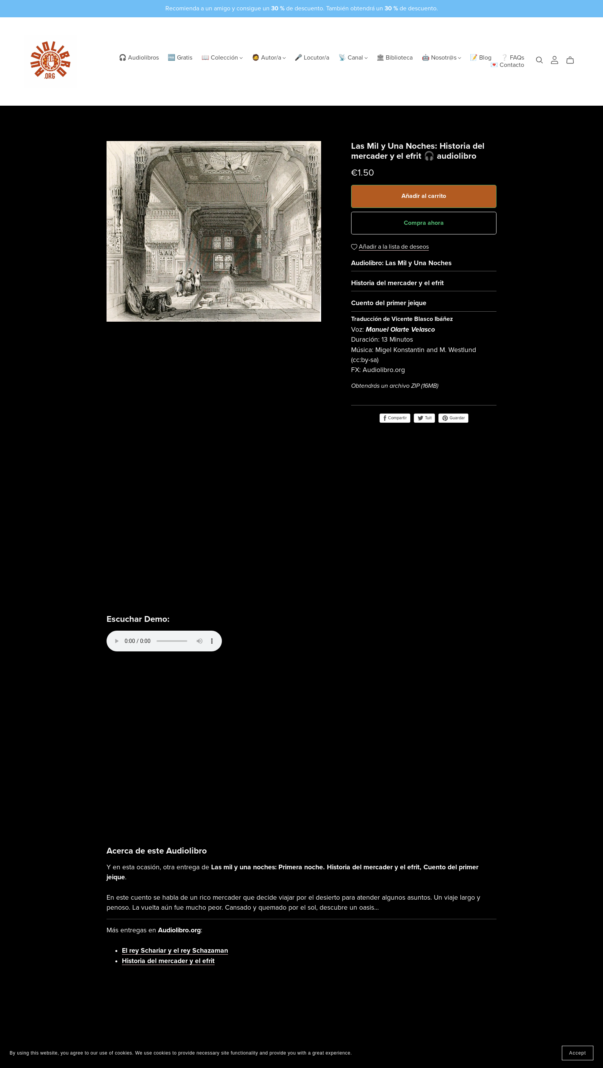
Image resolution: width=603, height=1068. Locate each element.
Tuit (424, 417)
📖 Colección (222, 57)
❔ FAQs (512, 57)
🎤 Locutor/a (312, 57)
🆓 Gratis (180, 57)
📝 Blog (480, 57)
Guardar (453, 418)
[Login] (554, 59)
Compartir (395, 418)
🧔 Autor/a (269, 57)
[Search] (539, 60)
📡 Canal (353, 57)
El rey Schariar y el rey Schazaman (175, 951)
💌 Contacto (507, 65)
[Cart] (573, 60)
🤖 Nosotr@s (441, 57)
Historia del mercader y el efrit (168, 961)
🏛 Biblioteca (394, 57)
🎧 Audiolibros (139, 57)
